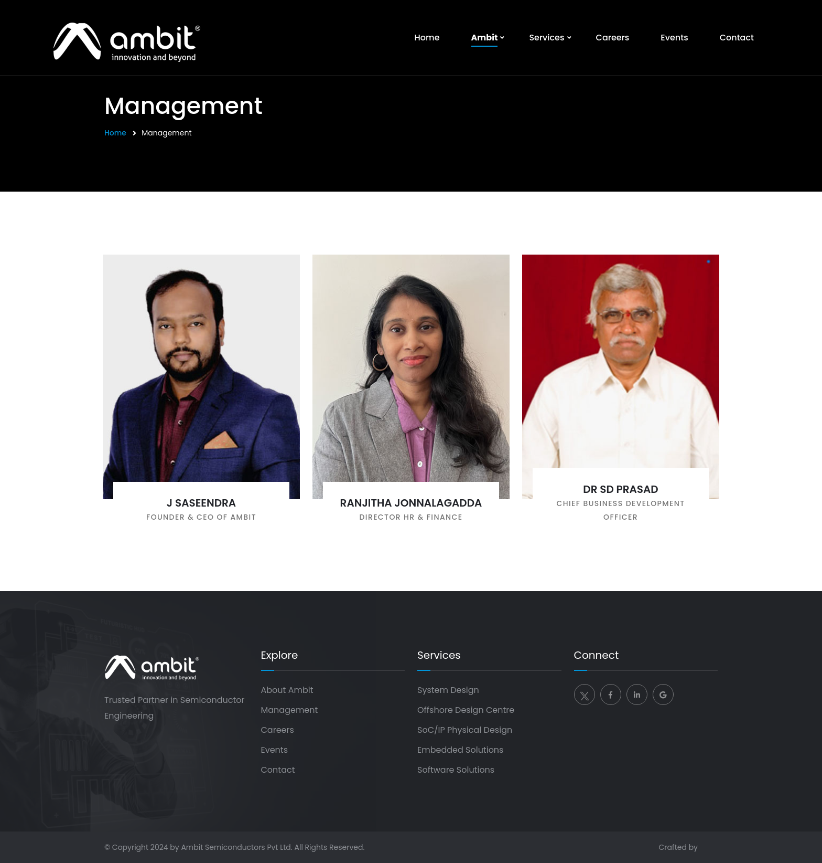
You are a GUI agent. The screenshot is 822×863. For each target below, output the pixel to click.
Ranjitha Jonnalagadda (411, 503)
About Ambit (287, 690)
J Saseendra (201, 503)
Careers (613, 37)
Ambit (484, 37)
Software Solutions (455, 770)
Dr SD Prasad (620, 489)
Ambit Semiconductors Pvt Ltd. (236, 847)
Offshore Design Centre (465, 710)
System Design (448, 690)
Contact (737, 37)
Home (427, 37)
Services (546, 37)
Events (674, 37)
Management (289, 710)
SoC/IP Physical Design (464, 730)
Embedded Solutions (460, 750)
